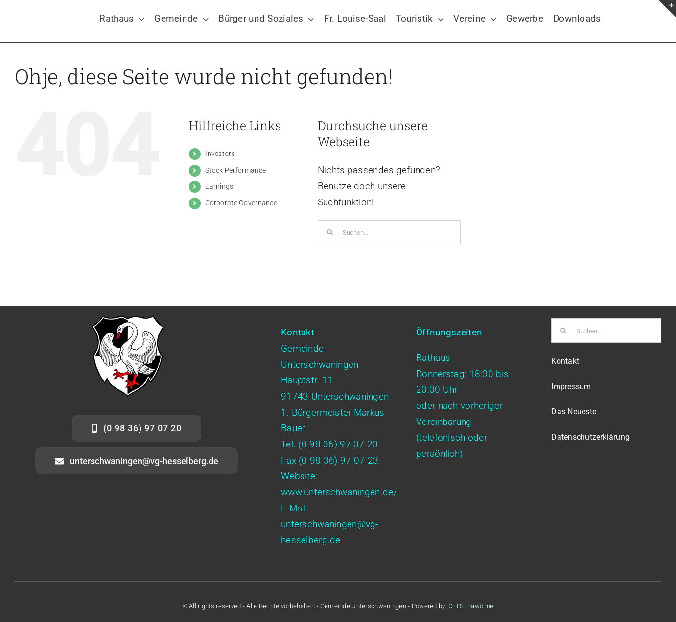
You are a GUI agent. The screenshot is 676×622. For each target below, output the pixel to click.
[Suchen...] (389, 232)
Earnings (219, 186)
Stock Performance (235, 170)
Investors (220, 153)
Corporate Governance (241, 203)
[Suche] (330, 232)
